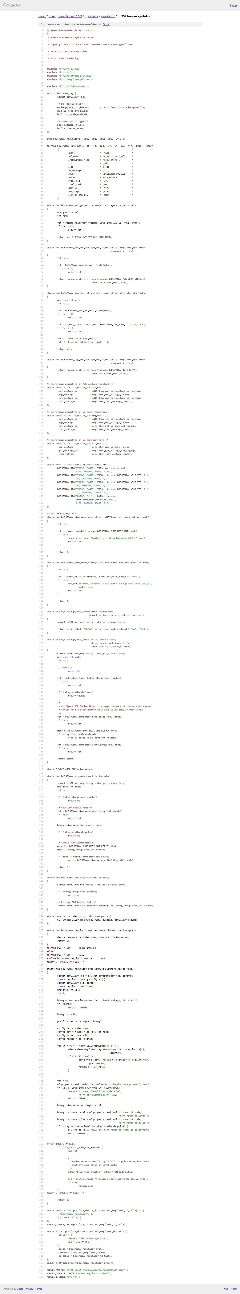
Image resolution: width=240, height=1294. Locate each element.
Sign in (233, 5)
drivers (93, 16)
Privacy (29, 1288)
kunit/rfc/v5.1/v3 (70, 16)
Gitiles (20, 1288)
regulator (108, 16)
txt (226, 1288)
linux (52, 16)
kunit (42, 16)
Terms (38, 1288)
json (234, 1288)
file (106, 24)
